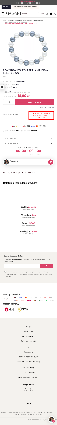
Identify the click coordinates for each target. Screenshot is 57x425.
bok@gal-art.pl (24, 414)
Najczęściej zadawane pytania (28, 357)
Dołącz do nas (28, 385)
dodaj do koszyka (34, 102)
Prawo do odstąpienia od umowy (28, 362)
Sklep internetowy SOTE (35, 420)
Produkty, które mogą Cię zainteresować (19, 172)
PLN (42, 13)
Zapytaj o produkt (47, 107)
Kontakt (28, 327)
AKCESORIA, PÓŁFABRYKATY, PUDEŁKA (25, 7)
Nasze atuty (28, 352)
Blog (28, 347)
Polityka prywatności (28, 341)
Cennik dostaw (28, 332)
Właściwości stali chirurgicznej (28, 377)
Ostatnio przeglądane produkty (20, 183)
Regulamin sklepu (28, 336)
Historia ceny (11, 91)
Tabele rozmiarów (28, 372)
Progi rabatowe (28, 368)
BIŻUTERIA (6, 7)
